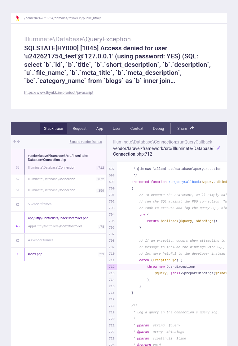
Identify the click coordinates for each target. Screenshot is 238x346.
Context (136, 128)
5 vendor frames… (41, 204)
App (99, 128)
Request (80, 128)
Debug (158, 128)
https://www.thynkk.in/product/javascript (58, 92)
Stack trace (53, 128)
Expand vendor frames (86, 142)
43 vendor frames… (42, 240)
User (117, 128)
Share (185, 128)
